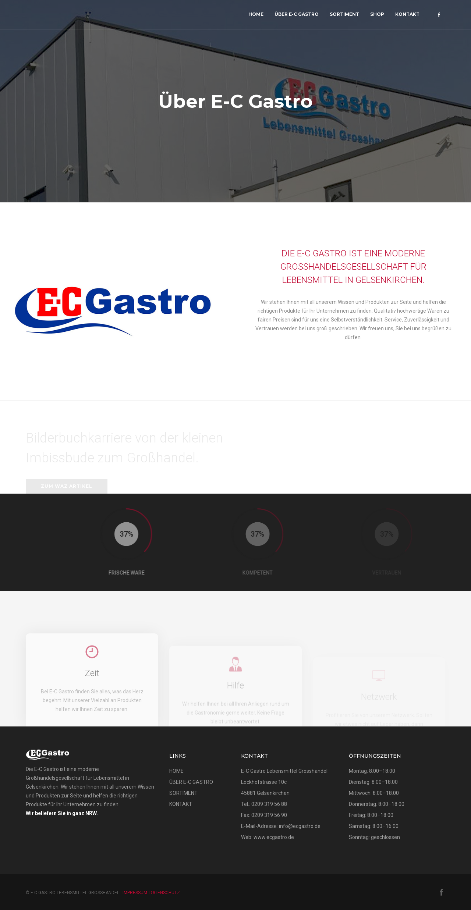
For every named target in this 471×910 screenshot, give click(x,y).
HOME (176, 771)
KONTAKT (180, 804)
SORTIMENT (183, 793)
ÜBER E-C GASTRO (191, 782)
